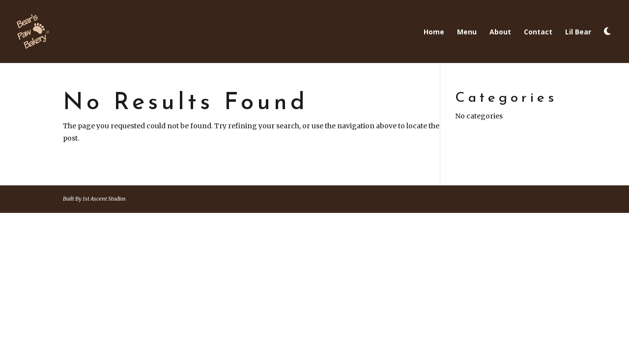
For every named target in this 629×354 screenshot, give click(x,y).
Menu (467, 32)
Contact (538, 32)
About (500, 32)
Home (434, 32)
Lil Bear (578, 32)
